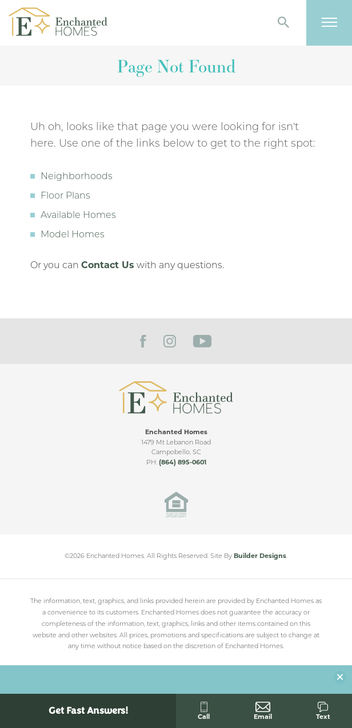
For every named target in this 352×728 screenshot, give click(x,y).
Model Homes (73, 235)
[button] (283, 23)
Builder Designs (260, 556)
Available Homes (78, 215)
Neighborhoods (77, 176)
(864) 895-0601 (182, 463)
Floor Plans (65, 196)
